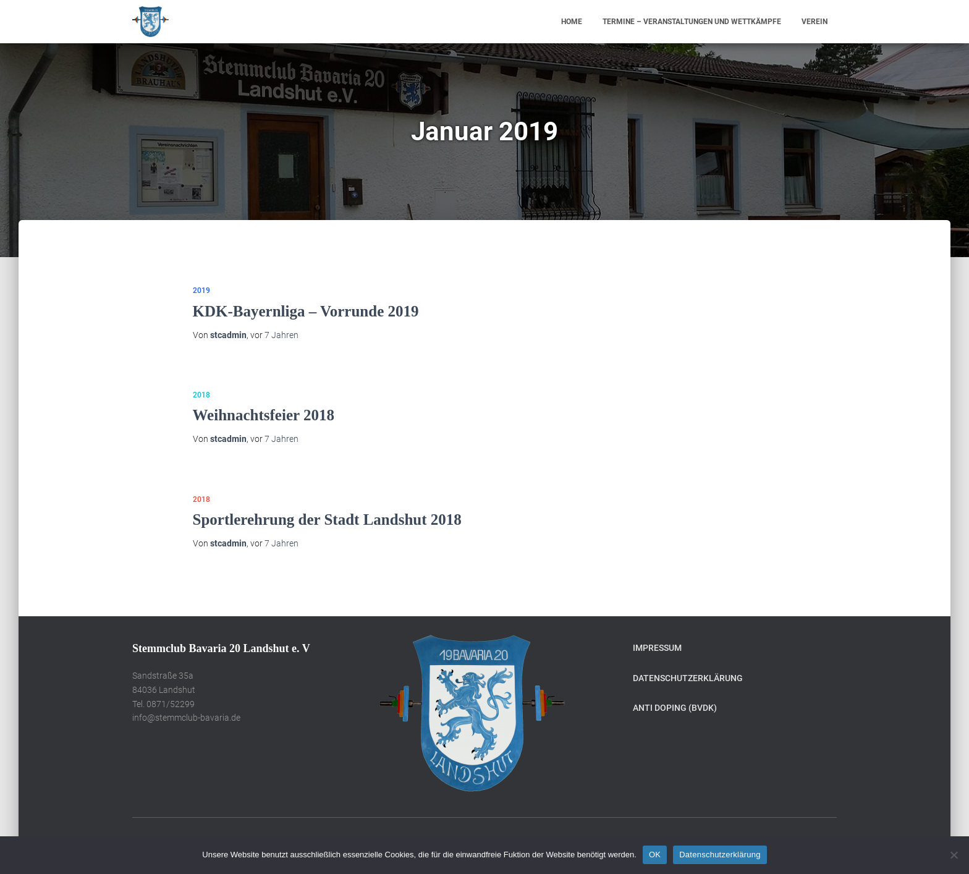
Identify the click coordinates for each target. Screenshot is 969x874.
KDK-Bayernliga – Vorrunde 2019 (306, 311)
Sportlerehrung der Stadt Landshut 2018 (327, 519)
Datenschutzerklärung (688, 678)
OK (655, 854)
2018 (201, 395)
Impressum (657, 648)
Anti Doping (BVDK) (675, 708)
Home (571, 21)
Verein (814, 21)
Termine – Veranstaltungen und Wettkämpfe (692, 21)
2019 (201, 290)
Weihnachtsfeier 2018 (263, 415)
